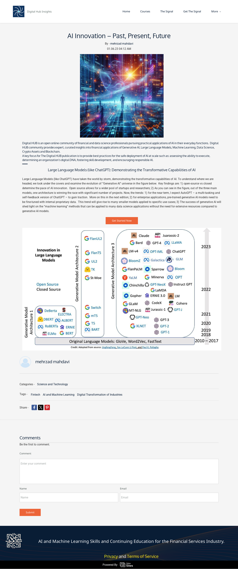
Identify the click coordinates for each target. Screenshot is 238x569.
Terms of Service (143, 557)
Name (23, 488)
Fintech (35, 395)
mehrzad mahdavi (121, 43)
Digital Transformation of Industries (99, 395)
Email (123, 488)
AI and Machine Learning (58, 395)
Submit (30, 512)
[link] (122, 56)
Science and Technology (52, 384)
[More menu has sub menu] (215, 11)
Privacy (111, 557)
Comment (25, 453)
